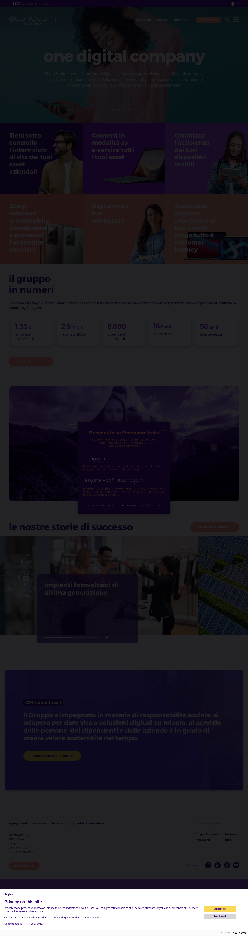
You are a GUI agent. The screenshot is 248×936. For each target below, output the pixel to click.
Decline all (220, 916)
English (10, 894)
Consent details (13, 923)
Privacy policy (35, 923)
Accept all (220, 908)
